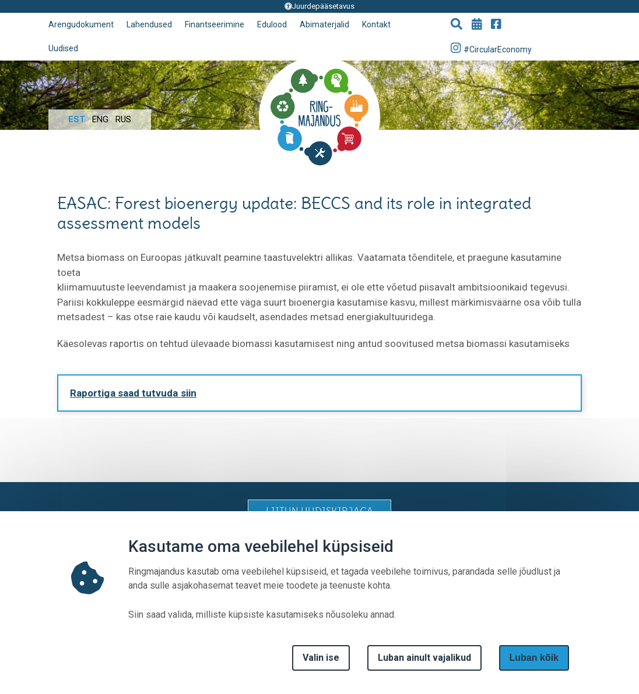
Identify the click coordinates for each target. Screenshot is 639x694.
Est (76, 119)
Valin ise (321, 657)
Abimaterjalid (324, 24)
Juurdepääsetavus (319, 6)
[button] (457, 25)
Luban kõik (534, 658)
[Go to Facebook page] (496, 25)
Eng (100, 119)
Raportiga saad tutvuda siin (133, 393)
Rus (123, 119)
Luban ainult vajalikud (424, 657)
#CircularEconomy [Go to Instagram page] (491, 48)
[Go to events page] (477, 25)
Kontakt (376, 24)
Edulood (272, 24)
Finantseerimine (214, 24)
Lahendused (149, 24)
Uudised (63, 48)
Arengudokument (81, 24)
